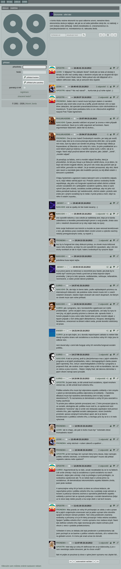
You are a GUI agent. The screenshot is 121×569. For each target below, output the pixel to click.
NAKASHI (60, 122)
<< (101, 35)
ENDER (59, 331)
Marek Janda (31, 104)
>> (115, 35)
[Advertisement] (84, 52)
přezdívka (17, 67)
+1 (107, 214)
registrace (24, 92)
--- (66, 68)
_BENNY (60, 203)
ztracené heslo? (24, 96)
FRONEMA (61, 101)
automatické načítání (84, 561)
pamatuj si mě (15, 87)
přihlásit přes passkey (33, 82)
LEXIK (59, 72)
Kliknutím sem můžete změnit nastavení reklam (21, 566)
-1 (107, 87)
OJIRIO (59, 285)
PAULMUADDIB (63, 118)
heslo (18, 72)
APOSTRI (60, 68)
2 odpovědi (103, 97)
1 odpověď (101, 87)
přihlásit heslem (31, 77)
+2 (107, 267)
